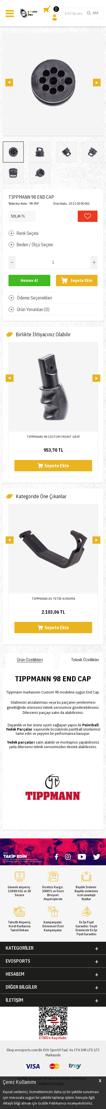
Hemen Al (29, 280)
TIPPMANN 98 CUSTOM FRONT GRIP (53, 436)
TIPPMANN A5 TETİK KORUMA (53, 598)
